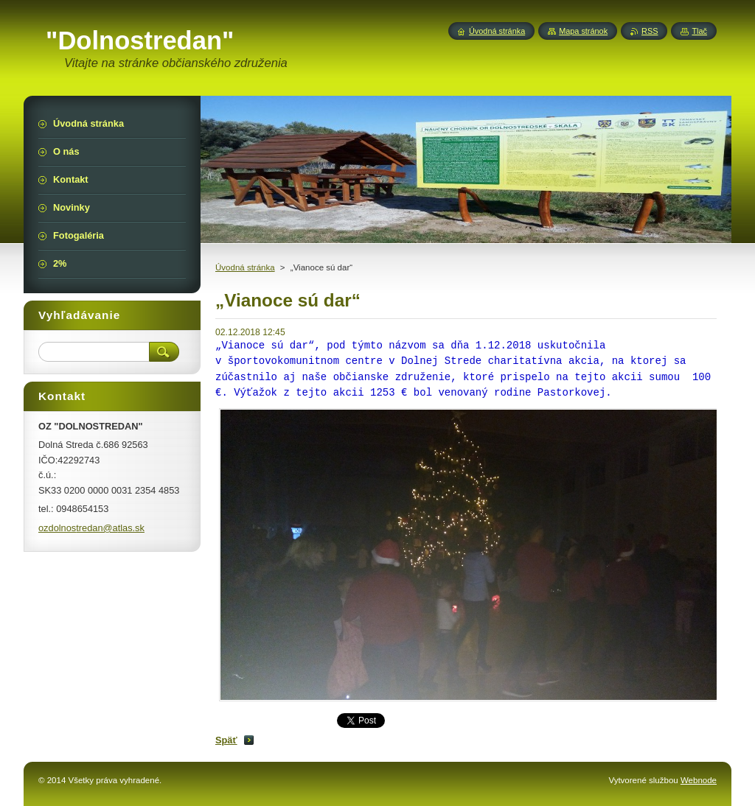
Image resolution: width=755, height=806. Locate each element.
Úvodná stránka (245, 267)
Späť (226, 740)
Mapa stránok (583, 31)
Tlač (699, 31)
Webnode (699, 780)
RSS (649, 31)
